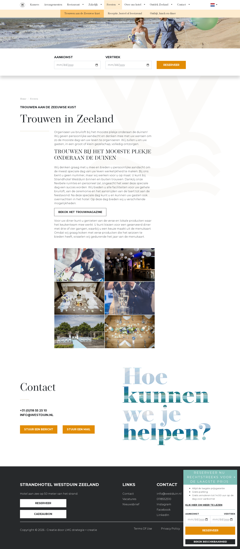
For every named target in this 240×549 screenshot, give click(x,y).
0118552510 (164, 499)
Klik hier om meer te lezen (203, 504)
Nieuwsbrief (130, 504)
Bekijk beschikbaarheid (210, 541)
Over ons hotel (132, 4)
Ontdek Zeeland (159, 4)
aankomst (63, 57)
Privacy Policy (170, 528)
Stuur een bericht (38, 429)
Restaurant (73, 4)
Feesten (111, 4)
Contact (181, 4)
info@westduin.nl (37, 415)
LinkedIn (163, 515)
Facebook (163, 509)
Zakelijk (93, 4)
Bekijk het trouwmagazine (80, 212)
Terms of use (143, 528)
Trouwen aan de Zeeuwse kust (82, 13)
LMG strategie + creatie (81, 530)
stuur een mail (78, 429)
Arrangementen (53, 4)
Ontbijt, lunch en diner (163, 13)
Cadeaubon (43, 514)
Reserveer (43, 503)
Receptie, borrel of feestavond (125, 13)
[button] (83, 4)
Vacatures (129, 499)
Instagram (164, 504)
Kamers (34, 4)
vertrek (113, 57)
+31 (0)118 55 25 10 (33, 410)
